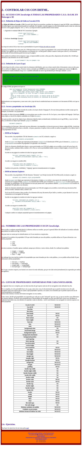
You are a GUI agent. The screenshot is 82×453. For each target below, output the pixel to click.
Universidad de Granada (41, 446)
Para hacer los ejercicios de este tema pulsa (14, 435)
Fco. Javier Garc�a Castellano (36, 442)
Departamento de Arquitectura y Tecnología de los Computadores (41, 444)
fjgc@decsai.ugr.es (48, 442)
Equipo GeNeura (41, 443)
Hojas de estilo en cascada (47, 48)
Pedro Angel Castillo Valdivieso (35, 440)
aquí (27, 435)
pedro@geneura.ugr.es (48, 440)
